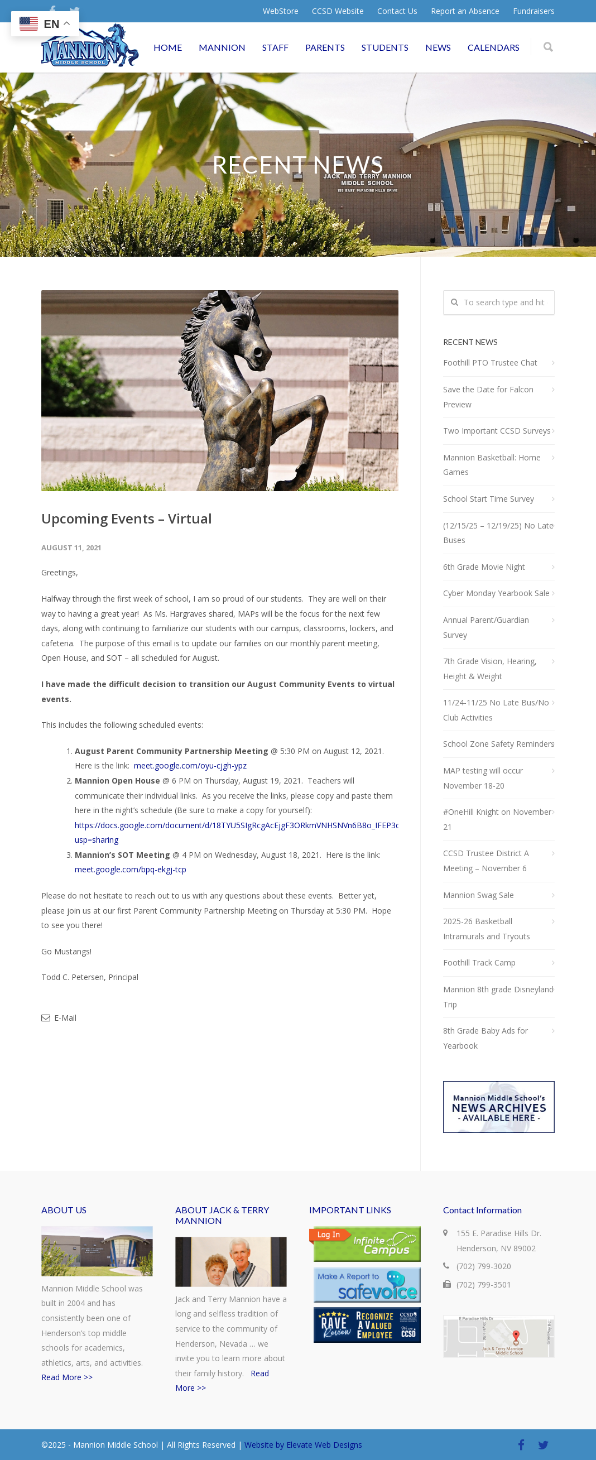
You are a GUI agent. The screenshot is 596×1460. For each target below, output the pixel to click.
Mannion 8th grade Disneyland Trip (498, 997)
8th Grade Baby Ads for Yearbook (485, 1038)
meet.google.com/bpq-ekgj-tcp (130, 869)
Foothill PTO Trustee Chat (490, 362)
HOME (167, 47)
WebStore (281, 11)
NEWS (438, 47)
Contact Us (397, 11)
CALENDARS (494, 47)
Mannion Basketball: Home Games (492, 465)
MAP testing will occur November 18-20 (483, 778)
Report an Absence (465, 11)
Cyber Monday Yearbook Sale (496, 593)
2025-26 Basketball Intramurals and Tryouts (486, 929)
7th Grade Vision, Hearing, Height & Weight (490, 668)
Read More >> (67, 1377)
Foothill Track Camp (479, 962)
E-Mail (58, 1017)
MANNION (222, 47)
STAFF (275, 47)
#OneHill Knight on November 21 (497, 819)
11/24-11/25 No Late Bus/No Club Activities (496, 710)
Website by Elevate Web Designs (303, 1444)
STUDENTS (385, 47)
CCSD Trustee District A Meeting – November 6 (486, 860)
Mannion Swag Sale (478, 895)
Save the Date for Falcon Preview (488, 397)
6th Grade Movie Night (484, 566)
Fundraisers (534, 11)
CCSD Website (338, 11)
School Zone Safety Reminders (499, 743)
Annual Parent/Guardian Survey (486, 627)
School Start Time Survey (488, 498)
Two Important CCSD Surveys (497, 430)
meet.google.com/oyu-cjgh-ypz (190, 765)
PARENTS (325, 47)
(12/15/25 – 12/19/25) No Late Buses (498, 533)
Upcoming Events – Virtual (126, 518)
